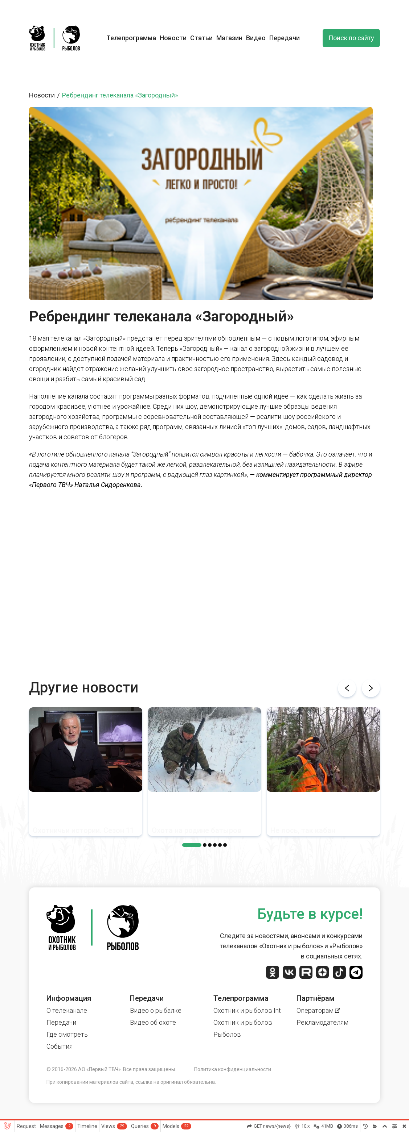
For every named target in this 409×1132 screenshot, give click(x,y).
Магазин (229, 38)
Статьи (201, 38)
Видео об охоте (153, 1022)
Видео (256, 38)
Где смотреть (67, 1034)
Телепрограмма (131, 38)
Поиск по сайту (351, 38)
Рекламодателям (322, 1022)
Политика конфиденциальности (232, 1069)
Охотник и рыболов (242, 1022)
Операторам (318, 1010)
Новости (173, 38)
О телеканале (66, 1010)
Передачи (284, 38)
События (59, 1046)
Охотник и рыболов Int (247, 1010)
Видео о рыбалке (155, 1010)
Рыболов (227, 1034)
